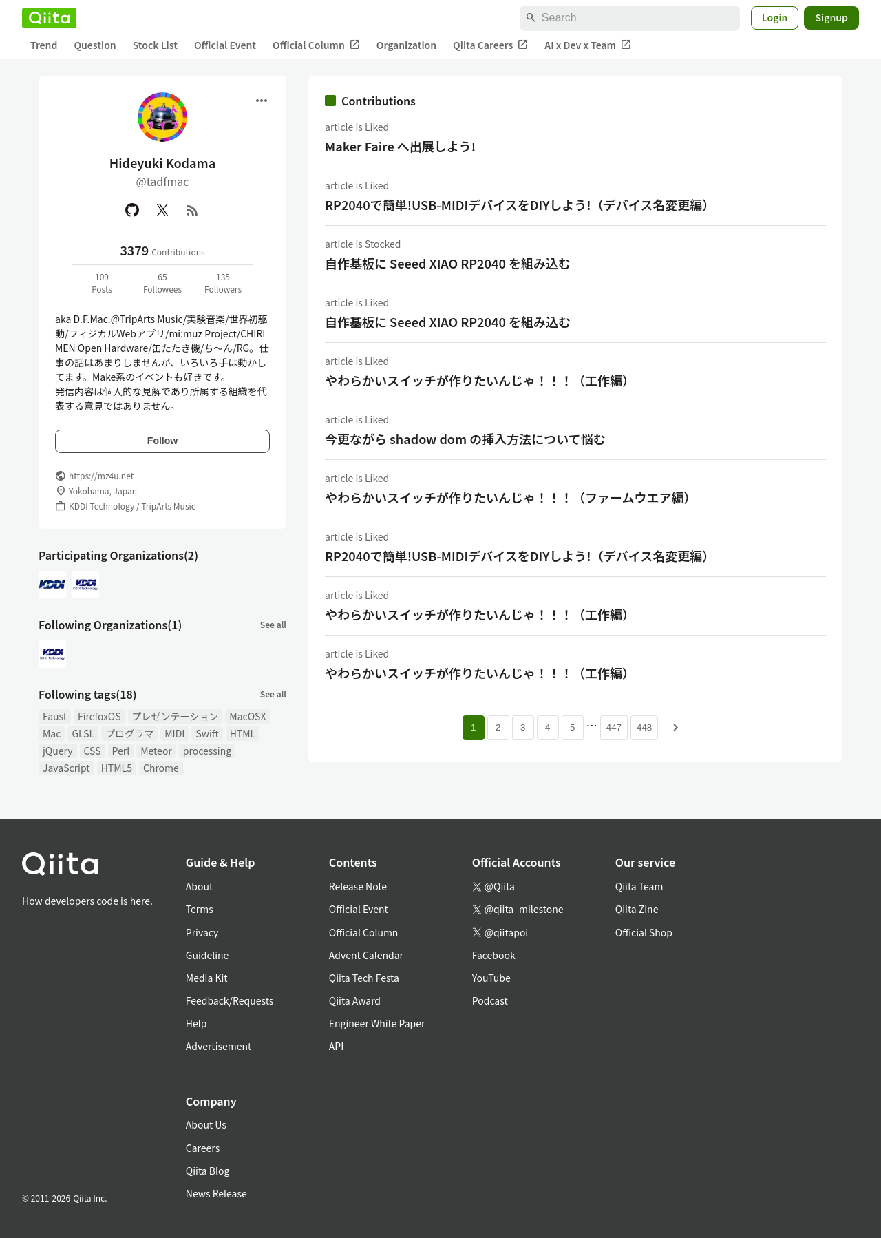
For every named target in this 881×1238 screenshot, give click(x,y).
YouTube (491, 978)
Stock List (155, 45)
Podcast (490, 1000)
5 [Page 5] (572, 727)
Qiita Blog (208, 1170)
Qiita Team (639, 886)
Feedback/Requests (230, 1000)
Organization (406, 45)
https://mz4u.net (101, 475)
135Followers (223, 283)
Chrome (161, 768)
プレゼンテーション (175, 716)
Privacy (202, 932)
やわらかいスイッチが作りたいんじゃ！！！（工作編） (480, 380)
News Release (216, 1193)
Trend (43, 45)
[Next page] (676, 727)
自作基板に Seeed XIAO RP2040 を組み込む (448, 263)
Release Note (358, 886)
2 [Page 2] (498, 727)
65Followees (162, 283)
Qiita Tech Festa (364, 978)
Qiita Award (355, 1000)
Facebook (494, 955)
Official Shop (643, 932)
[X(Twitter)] (162, 210)
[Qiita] (49, 18)
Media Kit (207, 978)
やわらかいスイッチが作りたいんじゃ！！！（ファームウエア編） (510, 497)
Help (196, 1023)
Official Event (225, 45)
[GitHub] (132, 210)
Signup (831, 17)
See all (273, 624)
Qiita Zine (637, 909)
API (336, 1046)
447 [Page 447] (614, 727)
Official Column (316, 45)
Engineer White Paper (377, 1023)
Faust (55, 716)
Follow (162, 440)
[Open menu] (261, 100)
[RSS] (193, 210)
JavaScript (66, 768)
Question (95, 45)
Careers (203, 1148)
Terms (199, 909)
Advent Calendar (366, 955)
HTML (243, 733)
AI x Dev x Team (587, 45)
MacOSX (247, 716)
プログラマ (129, 733)
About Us (206, 1124)
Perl (121, 750)
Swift (206, 733)
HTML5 (116, 768)
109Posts (102, 283)
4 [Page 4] (547, 727)
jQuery (58, 750)
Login (775, 17)
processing (207, 750)
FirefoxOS (99, 716)
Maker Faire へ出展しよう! (400, 146)
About (199, 886)
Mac (52, 733)
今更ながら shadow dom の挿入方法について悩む (465, 439)
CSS (92, 750)
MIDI (174, 733)
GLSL (83, 733)
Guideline (207, 955)
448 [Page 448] (644, 727)
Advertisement (219, 1046)
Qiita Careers (490, 45)
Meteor (156, 750)
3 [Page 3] (522, 727)
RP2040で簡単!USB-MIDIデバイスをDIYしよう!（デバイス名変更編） (519, 204)
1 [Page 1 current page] (473, 727)
